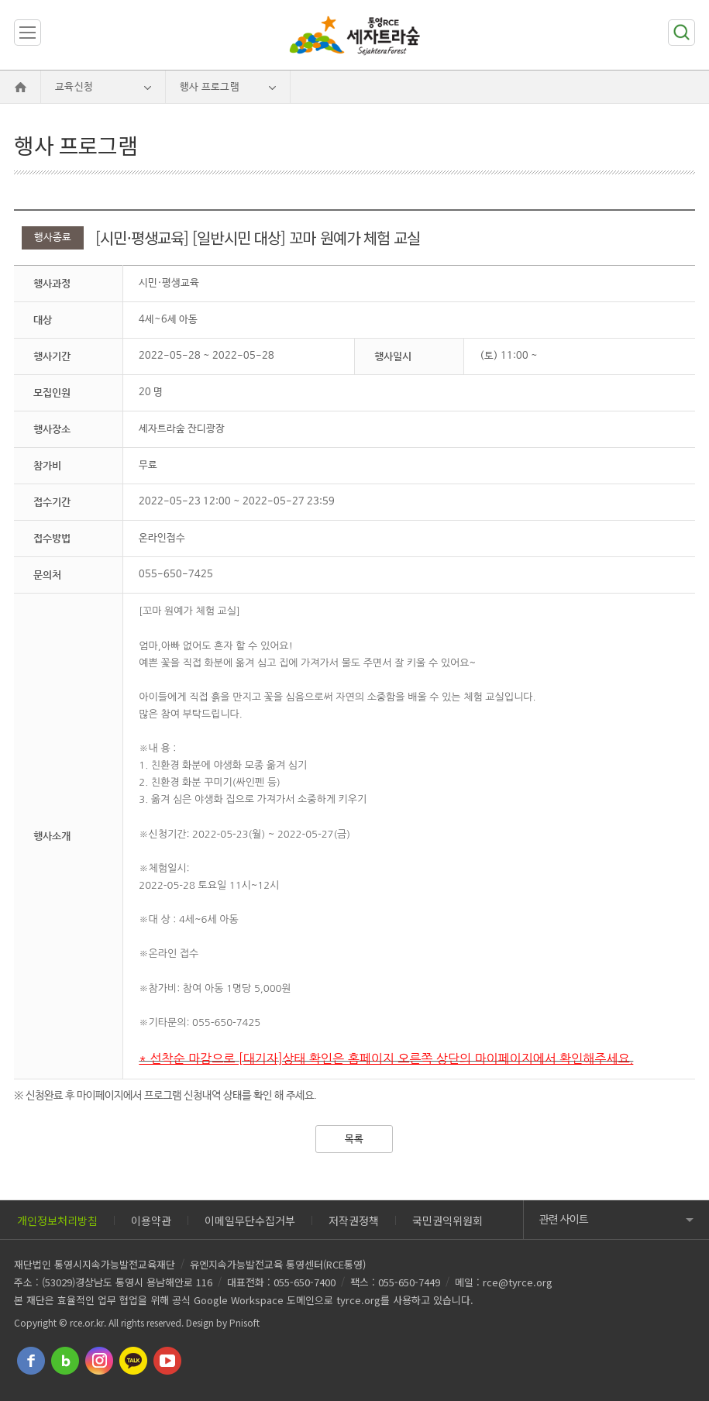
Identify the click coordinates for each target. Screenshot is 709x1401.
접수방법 (52, 538)
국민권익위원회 (447, 1220)
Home (20, 87)
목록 (354, 1139)
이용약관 (151, 1220)
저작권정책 (354, 1220)
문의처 (47, 574)
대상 (42, 319)
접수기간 (52, 502)
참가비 (47, 465)
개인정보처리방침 (57, 1220)
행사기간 (52, 356)
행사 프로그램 (209, 87)
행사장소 (52, 429)
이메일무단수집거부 (250, 1220)
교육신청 (74, 87)
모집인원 (52, 392)
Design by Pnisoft (223, 1322)
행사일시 (392, 356)
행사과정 (52, 283)
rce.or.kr (87, 1322)
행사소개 (52, 836)
